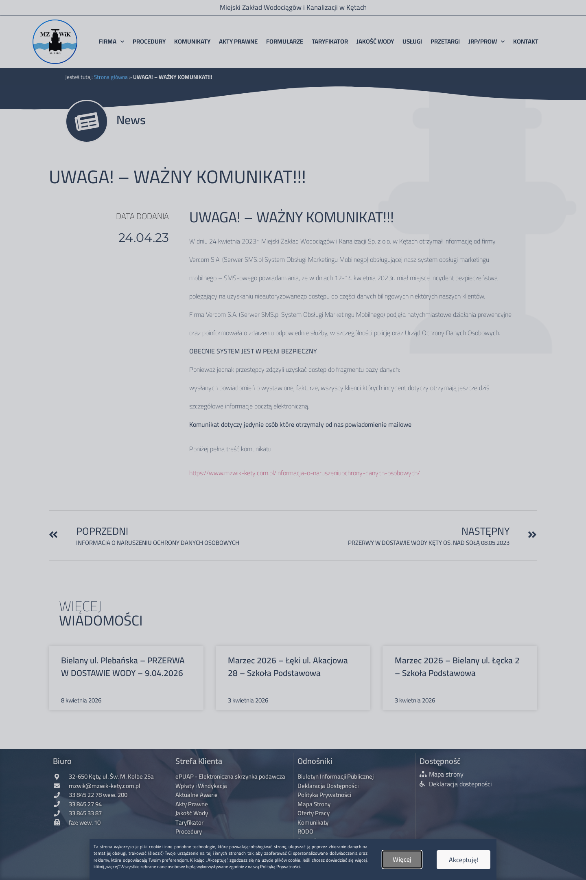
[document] (293, 440)
